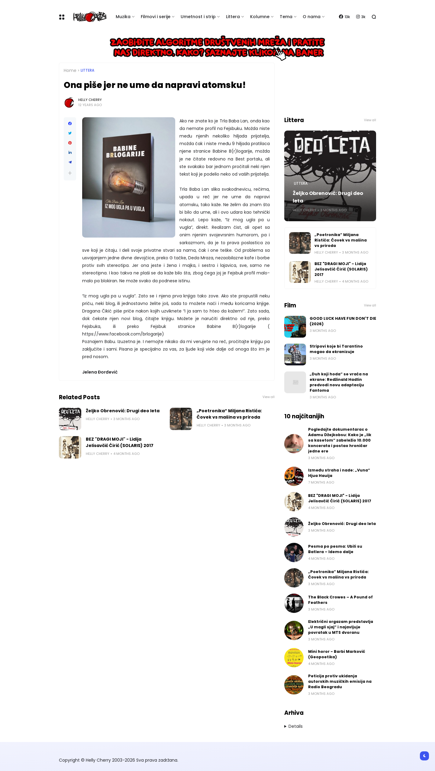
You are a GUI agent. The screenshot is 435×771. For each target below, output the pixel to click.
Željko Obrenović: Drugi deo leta (123, 411)
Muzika (123, 17)
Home (70, 70)
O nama (312, 17)
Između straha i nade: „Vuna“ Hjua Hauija (339, 473)
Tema (286, 17)
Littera (233, 17)
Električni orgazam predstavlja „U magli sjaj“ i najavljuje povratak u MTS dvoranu (340, 627)
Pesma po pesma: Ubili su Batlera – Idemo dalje (335, 549)
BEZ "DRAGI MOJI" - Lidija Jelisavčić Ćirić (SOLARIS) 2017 (119, 442)
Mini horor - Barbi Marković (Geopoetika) (336, 654)
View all (269, 397)
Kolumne (259, 17)
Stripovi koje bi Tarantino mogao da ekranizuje (336, 349)
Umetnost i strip (198, 17)
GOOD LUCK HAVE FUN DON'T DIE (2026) (343, 321)
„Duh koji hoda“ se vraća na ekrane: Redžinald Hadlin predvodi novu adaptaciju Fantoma (339, 382)
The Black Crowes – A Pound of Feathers (340, 599)
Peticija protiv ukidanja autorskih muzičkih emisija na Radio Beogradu (340, 681)
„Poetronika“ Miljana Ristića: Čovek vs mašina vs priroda (229, 414)
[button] (70, 173)
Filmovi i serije (155, 17)
